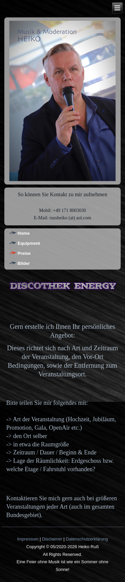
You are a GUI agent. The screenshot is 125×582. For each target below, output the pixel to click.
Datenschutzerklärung (87, 538)
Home (24, 233)
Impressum (27, 538)
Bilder (24, 263)
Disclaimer (52, 538)
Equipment (29, 243)
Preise (24, 253)
